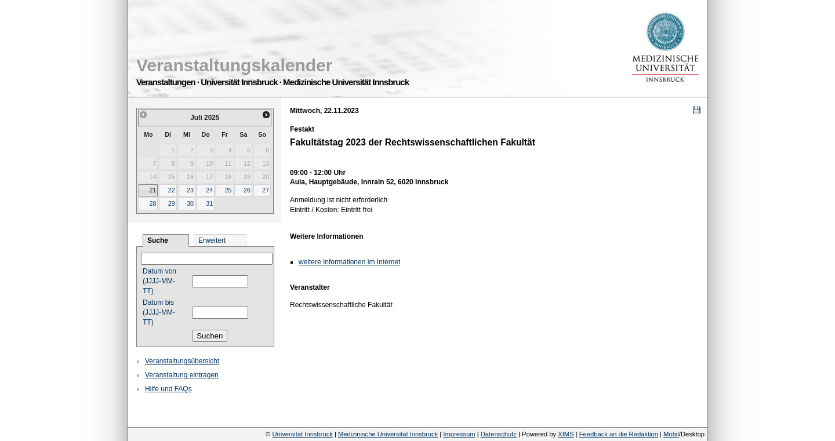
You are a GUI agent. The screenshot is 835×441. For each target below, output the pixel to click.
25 (228, 190)
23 (190, 190)
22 (171, 190)
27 (265, 190)
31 (209, 203)
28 (152, 203)
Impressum (459, 434)
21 (152, 190)
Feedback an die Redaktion (618, 434)
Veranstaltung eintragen (182, 375)
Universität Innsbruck (302, 434)
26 (247, 190)
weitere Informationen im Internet (349, 262)
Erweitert (212, 240)
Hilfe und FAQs (168, 389)
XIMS (565, 434)
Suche (157, 240)
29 (171, 203)
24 (209, 190)
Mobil (671, 434)
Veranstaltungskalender (234, 65)
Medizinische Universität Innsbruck (388, 434)
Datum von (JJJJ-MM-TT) (159, 281)
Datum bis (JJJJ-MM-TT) (159, 312)
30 (190, 203)
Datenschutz (499, 434)
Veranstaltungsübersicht (182, 361)
